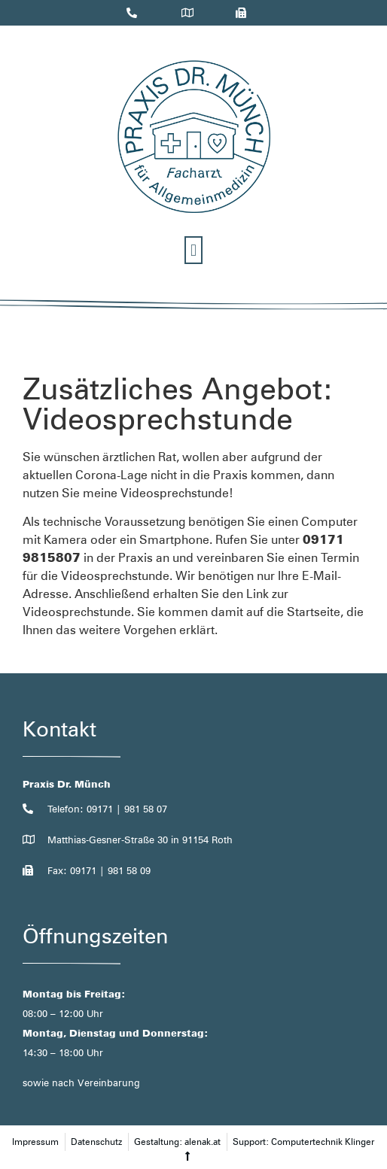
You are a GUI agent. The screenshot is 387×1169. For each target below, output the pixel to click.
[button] (193, 250)
